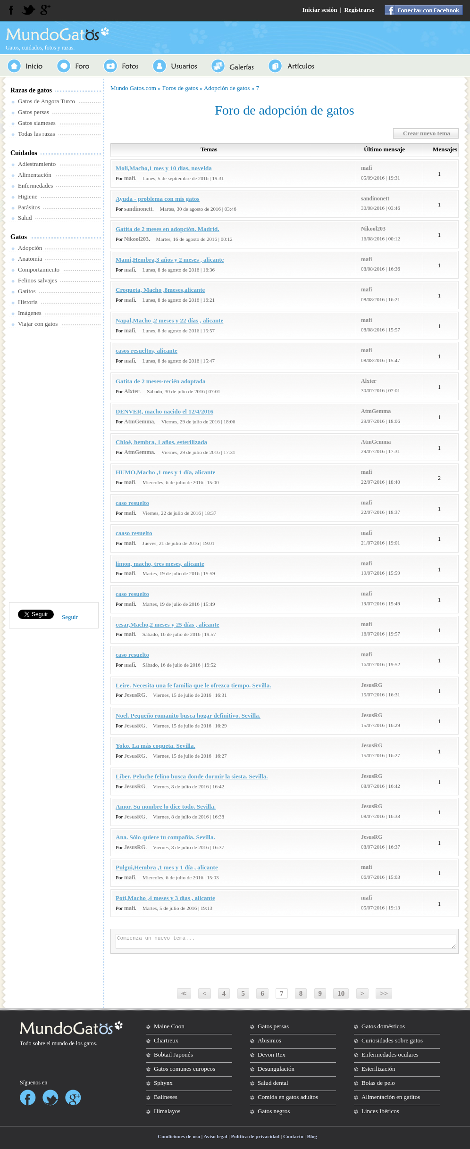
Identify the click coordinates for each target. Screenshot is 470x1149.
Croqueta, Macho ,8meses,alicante (160, 289)
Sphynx (163, 1082)
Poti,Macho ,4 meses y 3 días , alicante (165, 897)
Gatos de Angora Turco (46, 101)
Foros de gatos (180, 87)
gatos (90, 1043)
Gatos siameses (37, 122)
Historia (28, 302)
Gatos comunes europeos (184, 1068)
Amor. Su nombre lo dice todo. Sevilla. (166, 806)
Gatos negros (274, 1111)
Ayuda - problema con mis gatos (158, 198)
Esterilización (378, 1068)
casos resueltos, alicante (146, 350)
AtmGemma (139, 421)
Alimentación (34, 174)
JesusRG (134, 695)
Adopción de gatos (227, 87)
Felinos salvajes (37, 280)
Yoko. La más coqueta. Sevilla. (155, 745)
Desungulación (276, 1068)
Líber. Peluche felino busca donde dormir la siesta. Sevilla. (192, 776)
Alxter (132, 391)
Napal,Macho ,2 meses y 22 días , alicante (169, 320)
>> (384, 993)
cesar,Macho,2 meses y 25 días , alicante (167, 624)
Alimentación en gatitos (390, 1096)
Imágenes (30, 312)
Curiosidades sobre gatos (392, 1040)
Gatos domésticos (383, 1026)
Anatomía (30, 258)
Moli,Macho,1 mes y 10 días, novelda (164, 168)
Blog (312, 1136)
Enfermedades (35, 185)
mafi (129, 178)
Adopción (30, 247)
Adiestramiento (37, 163)
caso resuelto (132, 502)
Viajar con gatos (38, 323)
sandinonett (138, 209)
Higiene (27, 196)
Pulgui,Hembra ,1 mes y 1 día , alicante (167, 867)
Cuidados (23, 153)
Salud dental (273, 1082)
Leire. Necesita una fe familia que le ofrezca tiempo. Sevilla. (193, 685)
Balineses (165, 1096)
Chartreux (166, 1040)
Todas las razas (36, 133)
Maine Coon (169, 1026)
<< (183, 993)
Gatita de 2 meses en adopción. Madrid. (167, 228)
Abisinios (269, 1040)
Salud (25, 217)
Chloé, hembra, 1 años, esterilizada (161, 442)
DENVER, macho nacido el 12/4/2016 (164, 411)
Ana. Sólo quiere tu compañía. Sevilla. (165, 837)
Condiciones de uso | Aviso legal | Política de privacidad (218, 1136)
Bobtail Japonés (173, 1054)
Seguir (70, 616)
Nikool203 (136, 239)
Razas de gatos (31, 90)
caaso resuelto (134, 533)
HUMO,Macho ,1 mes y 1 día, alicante (165, 472)
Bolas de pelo (378, 1082)
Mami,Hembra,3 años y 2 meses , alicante (170, 259)
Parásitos (29, 207)
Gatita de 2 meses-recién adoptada (160, 381)
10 (340, 993)
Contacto (293, 1136)
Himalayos (167, 1111)
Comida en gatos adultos (288, 1096)
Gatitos (27, 291)
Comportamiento (38, 269)
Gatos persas (33, 112)
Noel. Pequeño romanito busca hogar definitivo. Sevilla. (188, 715)
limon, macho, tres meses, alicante (160, 563)
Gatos (18, 236)
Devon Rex (271, 1054)
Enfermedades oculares (390, 1054)
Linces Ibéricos (380, 1111)
